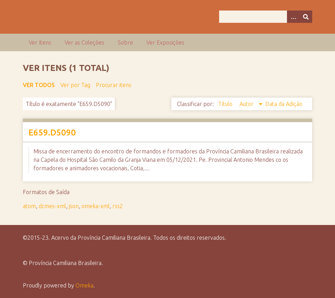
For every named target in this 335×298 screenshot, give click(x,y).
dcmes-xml (52, 206)
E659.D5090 (52, 132)
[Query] (266, 17)
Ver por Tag (75, 85)
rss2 (117, 206)
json (74, 206)
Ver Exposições (165, 42)
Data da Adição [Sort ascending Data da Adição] (283, 104)
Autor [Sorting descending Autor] (247, 104)
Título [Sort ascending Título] (226, 104)
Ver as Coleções (84, 42)
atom (29, 206)
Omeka (84, 285)
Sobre (125, 42)
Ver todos (39, 85)
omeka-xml (95, 206)
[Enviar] (306, 17)
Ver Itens (40, 42)
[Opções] (293, 17)
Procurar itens (113, 85)
